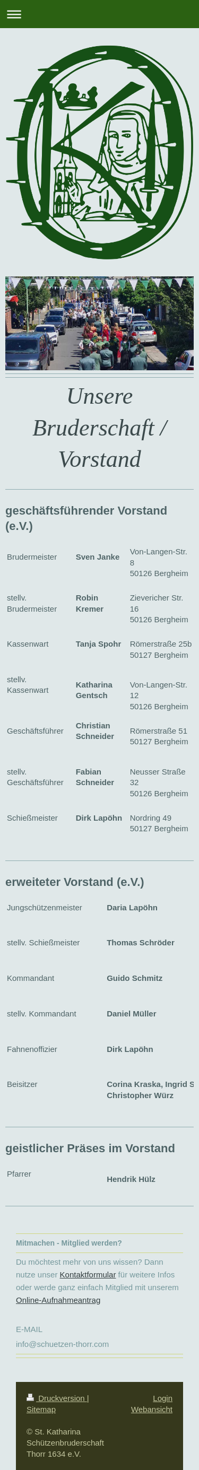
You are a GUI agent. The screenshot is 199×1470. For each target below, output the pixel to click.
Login (162, 1398)
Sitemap (41, 1409)
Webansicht (151, 1409)
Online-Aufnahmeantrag (58, 1299)
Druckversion (57, 1398)
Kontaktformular (88, 1274)
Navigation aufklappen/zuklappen (99, 14)
